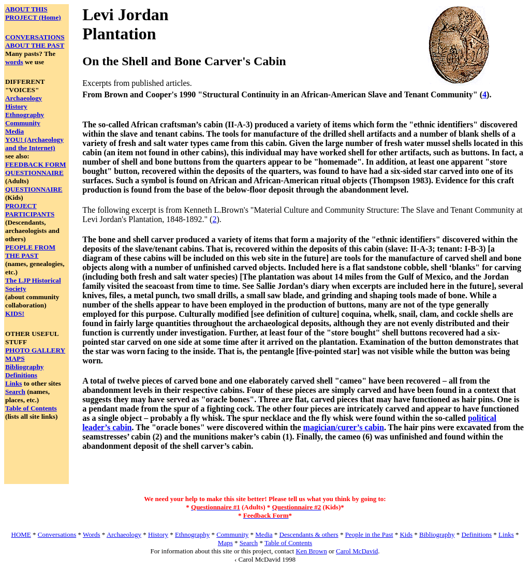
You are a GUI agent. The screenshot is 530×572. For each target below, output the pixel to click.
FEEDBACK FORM (35, 164)
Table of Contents (31, 408)
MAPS (15, 358)
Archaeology (23, 98)
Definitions (21, 375)
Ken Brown (311, 551)
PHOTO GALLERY (35, 350)
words (14, 62)
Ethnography (24, 115)
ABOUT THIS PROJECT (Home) (33, 13)
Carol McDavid (357, 551)
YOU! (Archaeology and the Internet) (34, 144)
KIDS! (14, 313)
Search (15, 391)
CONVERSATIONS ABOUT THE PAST (35, 41)
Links (13, 383)
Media (14, 131)
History (16, 106)
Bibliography (24, 367)
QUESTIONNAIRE (34, 173)
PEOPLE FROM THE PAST (30, 251)
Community (22, 123)
